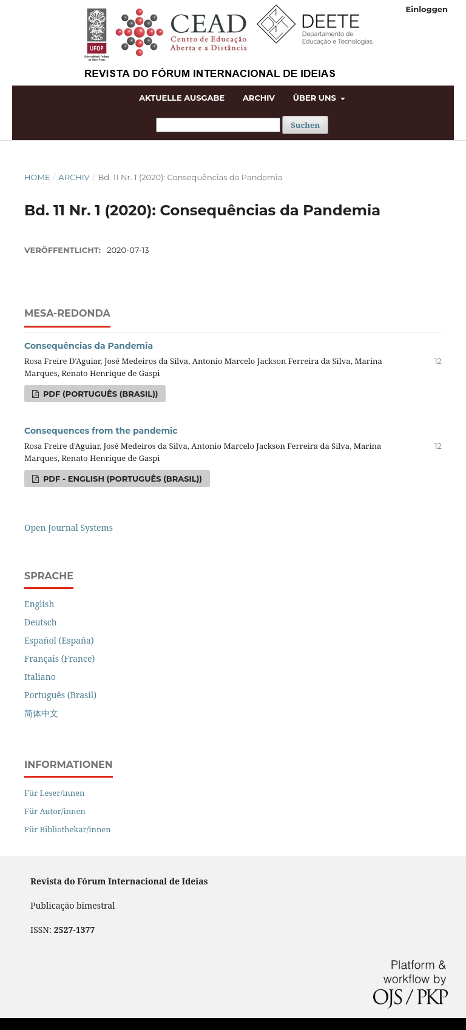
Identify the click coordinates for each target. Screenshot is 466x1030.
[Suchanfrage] (218, 125)
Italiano (40, 676)
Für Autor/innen (55, 811)
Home (37, 177)
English (39, 604)
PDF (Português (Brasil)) (99, 394)
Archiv (259, 98)
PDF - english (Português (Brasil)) (121, 478)
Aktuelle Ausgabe (182, 98)
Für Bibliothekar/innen (67, 829)
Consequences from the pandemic (101, 430)
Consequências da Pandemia (88, 345)
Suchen (305, 124)
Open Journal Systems (68, 527)
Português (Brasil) (60, 695)
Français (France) (59, 658)
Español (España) (59, 640)
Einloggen (427, 9)
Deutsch (40, 622)
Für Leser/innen (54, 792)
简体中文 (41, 713)
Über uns (316, 98)
